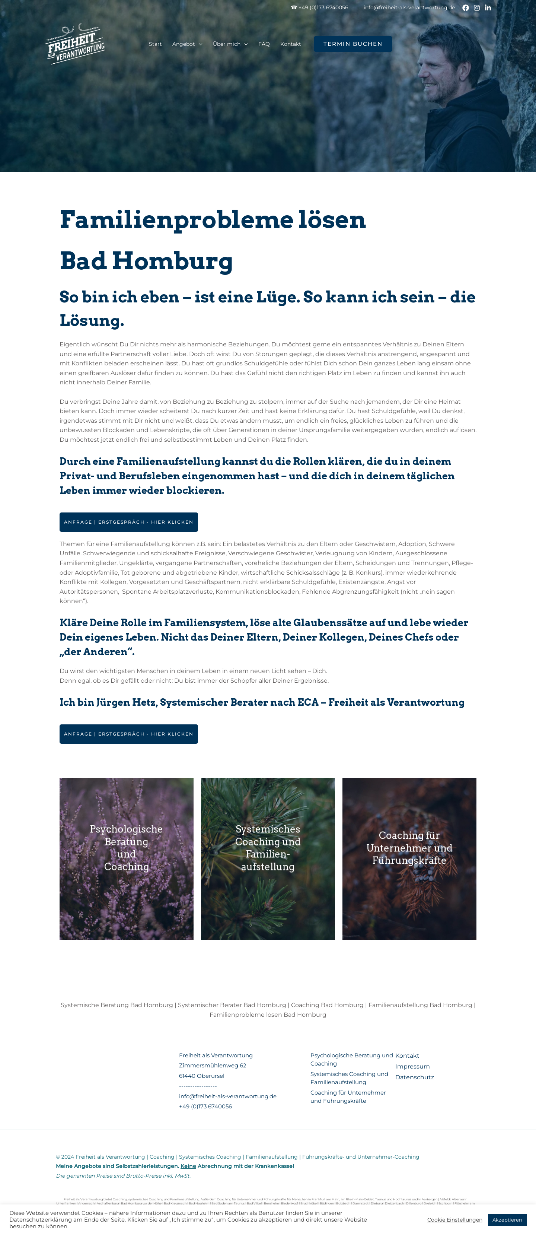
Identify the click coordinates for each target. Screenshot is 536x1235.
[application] (198, 44)
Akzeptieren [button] (507, 1220)
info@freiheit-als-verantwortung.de (409, 7)
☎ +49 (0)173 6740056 (319, 7)
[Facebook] (465, 7)
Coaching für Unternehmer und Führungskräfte (409, 859)
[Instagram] (476, 7)
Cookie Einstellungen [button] (454, 1219)
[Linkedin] (488, 7)
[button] (353, 44)
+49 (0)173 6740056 (205, 1106)
